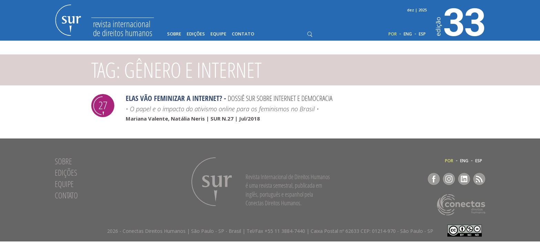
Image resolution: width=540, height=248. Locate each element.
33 (460, 21)
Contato (243, 34)
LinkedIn (464, 179)
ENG (408, 34)
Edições (196, 34)
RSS (479, 179)
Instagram (449, 179)
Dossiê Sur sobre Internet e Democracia (280, 98)
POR (392, 34)
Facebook (434, 179)
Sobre (174, 34)
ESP (422, 34)
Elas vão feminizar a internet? (174, 98)
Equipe (218, 34)
